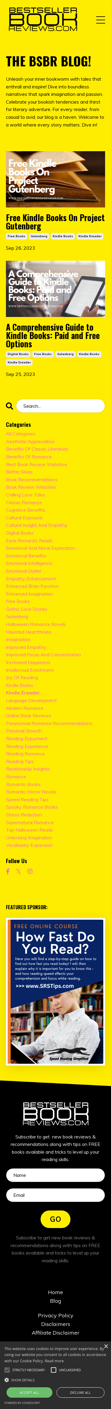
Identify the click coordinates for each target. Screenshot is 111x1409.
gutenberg (39, 236)
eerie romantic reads (29, 540)
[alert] (55, 1375)
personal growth (24, 731)
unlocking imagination (29, 838)
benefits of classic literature (37, 449)
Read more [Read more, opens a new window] (54, 1360)
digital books (18, 354)
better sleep (19, 472)
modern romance (25, 708)
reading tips (20, 761)
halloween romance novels (36, 624)
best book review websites (36, 464)
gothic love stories (26, 609)
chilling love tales (25, 495)
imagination (18, 639)
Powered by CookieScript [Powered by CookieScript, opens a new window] (22, 1403)
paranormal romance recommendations (49, 723)
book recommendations (32, 479)
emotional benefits (26, 556)
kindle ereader (90, 236)
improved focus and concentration (43, 654)
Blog (55, 1300)
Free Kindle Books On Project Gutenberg (55, 221)
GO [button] (55, 1219)
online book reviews (28, 715)
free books (16, 236)
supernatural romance (30, 822)
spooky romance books (32, 807)
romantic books (23, 784)
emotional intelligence (29, 563)
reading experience (27, 746)
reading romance (25, 754)
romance (16, 777)
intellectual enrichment (30, 670)
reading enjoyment (26, 738)
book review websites (31, 487)
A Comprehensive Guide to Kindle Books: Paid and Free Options (53, 335)
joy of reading (22, 677)
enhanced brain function (32, 586)
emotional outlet (23, 571)
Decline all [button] (80, 1392)
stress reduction (24, 815)
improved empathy (26, 647)
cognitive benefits (25, 510)
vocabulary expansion (29, 845)
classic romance (24, 502)
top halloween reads (29, 830)
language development (31, 700)
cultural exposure (24, 518)
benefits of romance (29, 457)
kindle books (63, 236)
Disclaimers (55, 1324)
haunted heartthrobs (29, 632)
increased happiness (28, 662)
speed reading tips (27, 799)
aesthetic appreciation (30, 441)
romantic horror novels (31, 792)
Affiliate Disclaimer (55, 1332)
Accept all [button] (29, 1392)
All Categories (21, 434)
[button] (28, 1370)
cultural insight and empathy (36, 525)
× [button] (106, 1346)
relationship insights (28, 769)
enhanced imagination (29, 594)
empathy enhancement (31, 579)
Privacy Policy (55, 1315)
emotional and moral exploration (40, 548)
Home (55, 1292)
